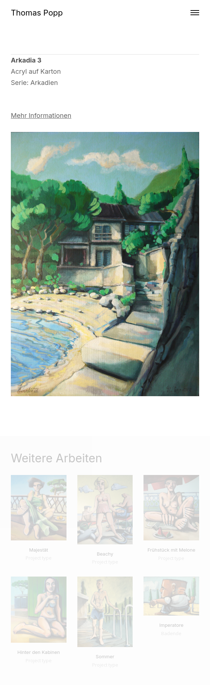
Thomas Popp (37, 13)
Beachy (105, 554)
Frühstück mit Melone (171, 550)
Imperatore (171, 625)
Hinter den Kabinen (38, 652)
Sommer (105, 656)
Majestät (38, 550)
